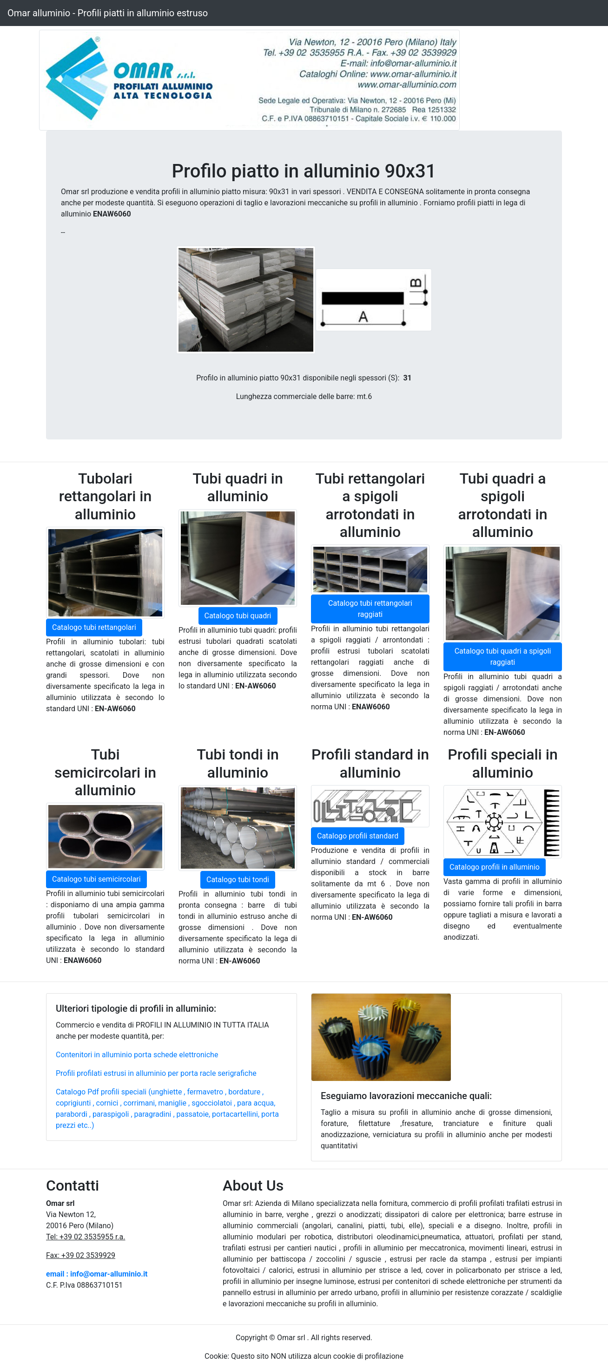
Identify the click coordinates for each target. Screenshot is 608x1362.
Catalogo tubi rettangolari (94, 627)
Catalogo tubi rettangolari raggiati (370, 609)
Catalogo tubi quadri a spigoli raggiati (503, 657)
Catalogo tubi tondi (237, 879)
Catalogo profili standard (357, 836)
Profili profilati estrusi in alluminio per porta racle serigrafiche (156, 1073)
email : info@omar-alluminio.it (97, 1274)
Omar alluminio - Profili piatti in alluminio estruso (107, 13)
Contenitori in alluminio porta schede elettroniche (137, 1054)
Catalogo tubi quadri (238, 615)
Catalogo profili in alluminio (494, 867)
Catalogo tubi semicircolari (96, 879)
